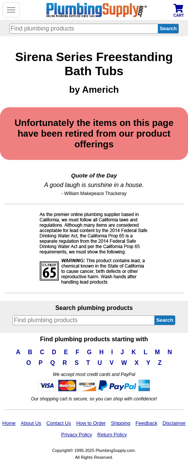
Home (9, 423)
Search (164, 320)
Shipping (120, 423)
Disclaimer (174, 423)
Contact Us (58, 423)
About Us (31, 423)
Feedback (146, 423)
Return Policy (112, 434)
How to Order (90, 423)
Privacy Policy (76, 434)
